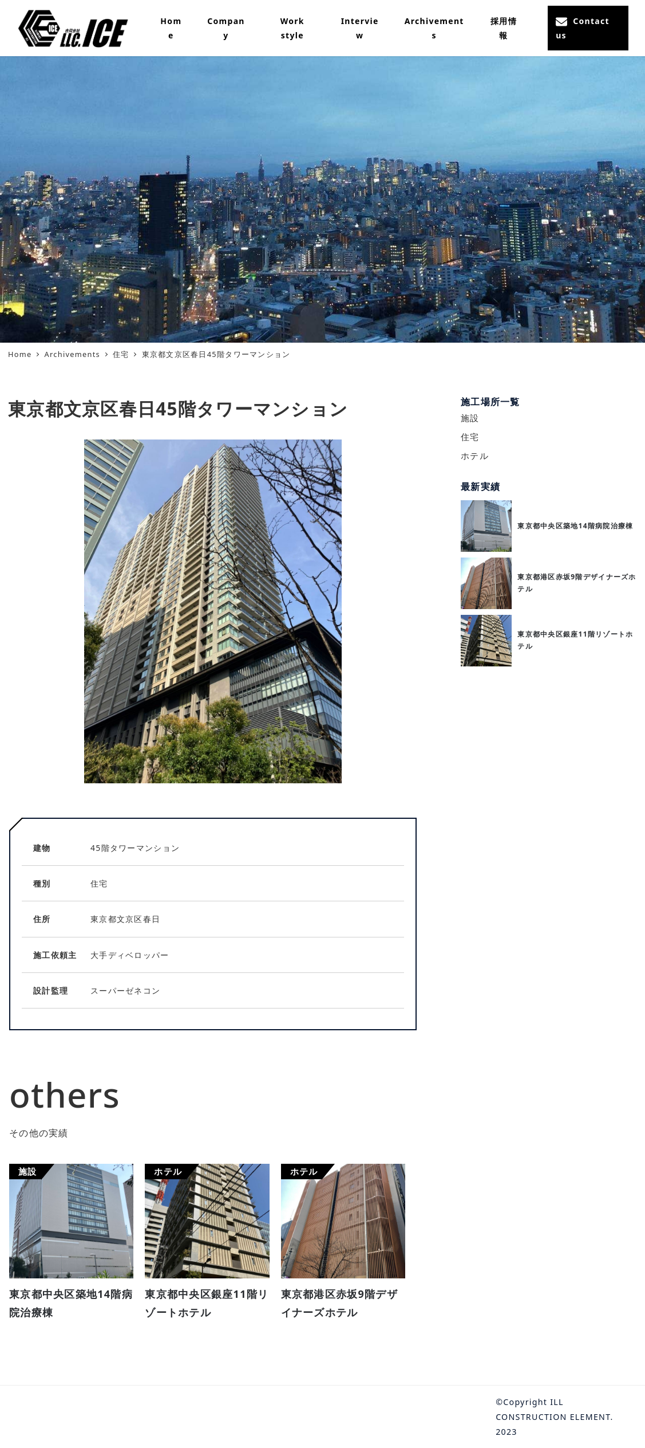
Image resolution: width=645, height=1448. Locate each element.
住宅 (470, 436)
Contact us (583, 28)
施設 (470, 417)
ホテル (475, 455)
